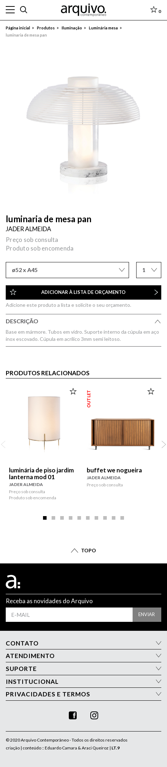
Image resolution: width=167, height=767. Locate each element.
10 (122, 517)
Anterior (3, 444)
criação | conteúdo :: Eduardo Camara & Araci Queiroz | (63, 748)
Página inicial (18, 27)
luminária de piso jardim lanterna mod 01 (41, 473)
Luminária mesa (103, 27)
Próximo (164, 444)
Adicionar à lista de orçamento (84, 292)
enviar (146, 614)
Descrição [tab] (83, 322)
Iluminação (72, 27)
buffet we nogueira (114, 470)
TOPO (88, 550)
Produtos (46, 27)
